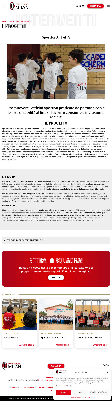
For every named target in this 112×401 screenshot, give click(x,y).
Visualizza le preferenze (99, 392)
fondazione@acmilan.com (50, 380)
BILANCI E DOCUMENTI (47, 387)
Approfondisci (26, 345)
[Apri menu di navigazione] (3, 6)
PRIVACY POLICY (87, 397)
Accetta (63, 392)
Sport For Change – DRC (53, 337)
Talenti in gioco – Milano (90, 337)
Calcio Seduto (11, 337)
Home (4, 21)
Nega (80, 392)
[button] (108, 372)
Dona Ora (95, 6)
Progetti (11, 21)
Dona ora (56, 277)
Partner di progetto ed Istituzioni (26, 240)
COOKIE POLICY (76, 397)
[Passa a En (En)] (108, 6)
